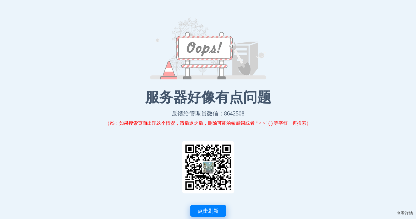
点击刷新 (208, 211)
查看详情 (405, 213)
